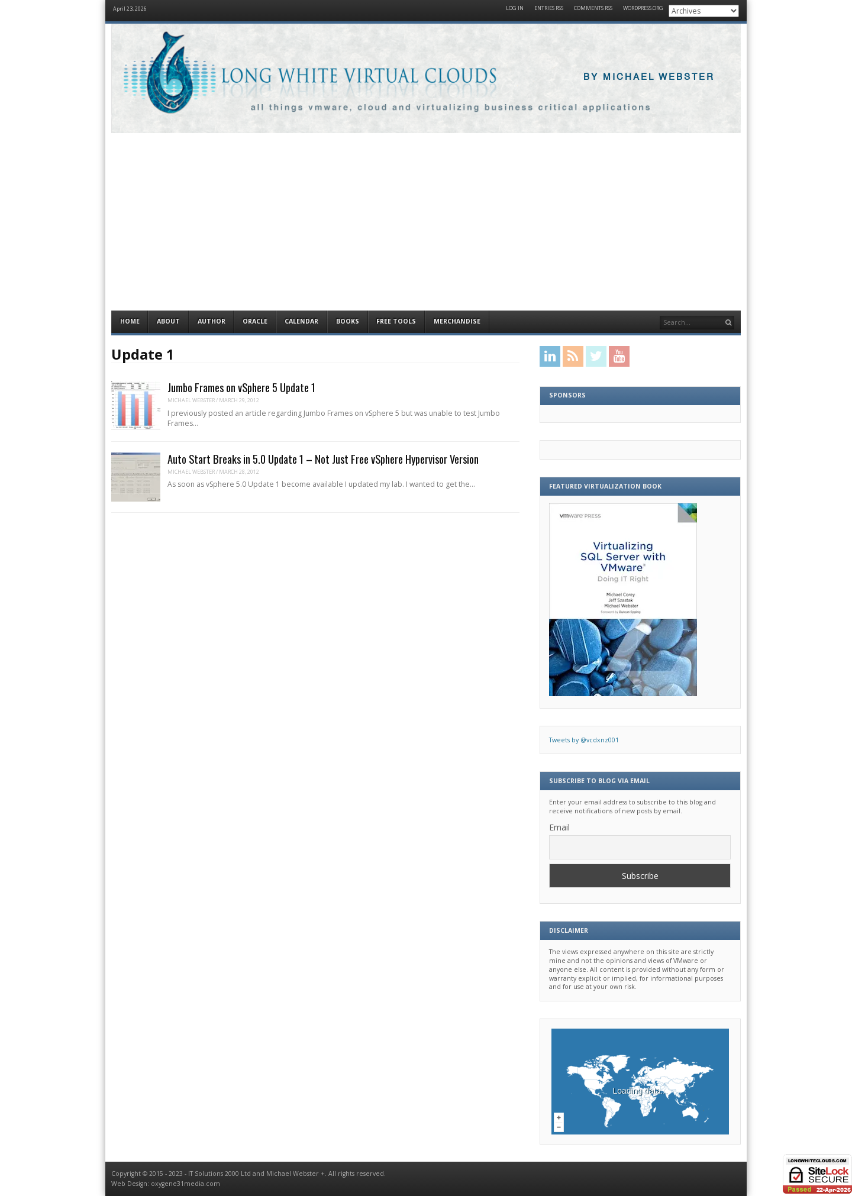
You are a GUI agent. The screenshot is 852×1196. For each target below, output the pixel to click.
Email (559, 827)
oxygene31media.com (185, 1183)
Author (211, 321)
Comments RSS (593, 8)
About (168, 321)
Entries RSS (548, 8)
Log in (515, 8)
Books (347, 321)
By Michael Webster (649, 77)
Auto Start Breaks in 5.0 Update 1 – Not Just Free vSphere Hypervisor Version (323, 459)
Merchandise (457, 321)
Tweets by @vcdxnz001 (584, 740)
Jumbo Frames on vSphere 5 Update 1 (241, 387)
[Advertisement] (426, 222)
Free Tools (396, 321)
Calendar (301, 321)
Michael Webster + (295, 1173)
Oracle (255, 321)
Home (130, 321)
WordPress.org (643, 8)
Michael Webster (191, 400)
